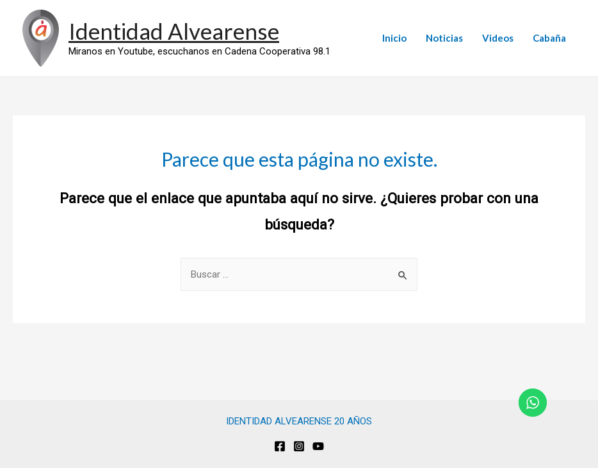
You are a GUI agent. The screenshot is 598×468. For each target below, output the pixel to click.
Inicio (394, 38)
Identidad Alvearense (174, 30)
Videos (497, 38)
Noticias (444, 38)
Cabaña (549, 38)
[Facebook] (280, 446)
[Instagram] (299, 446)
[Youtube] (318, 446)
